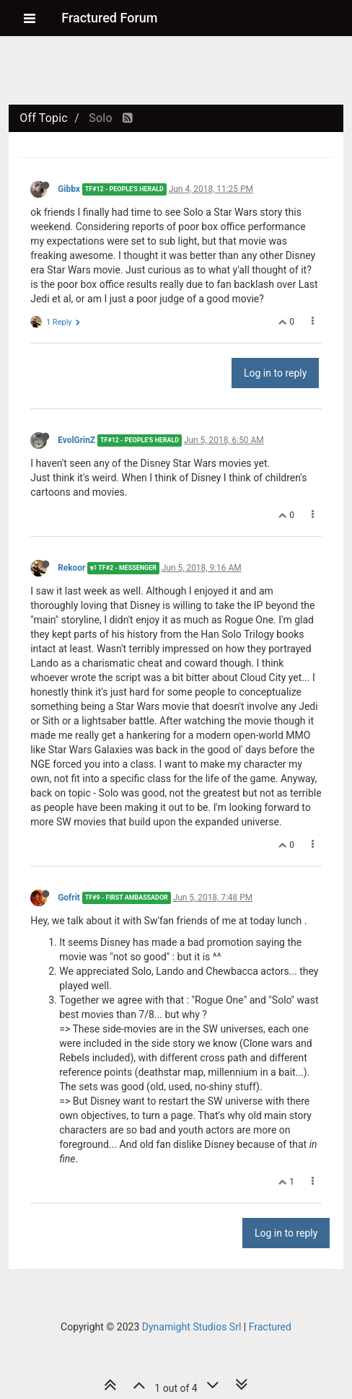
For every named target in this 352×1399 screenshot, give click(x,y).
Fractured (270, 1327)
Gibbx (69, 189)
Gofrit (69, 898)
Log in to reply (275, 373)
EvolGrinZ (76, 440)
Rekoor (71, 568)
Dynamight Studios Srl (192, 1327)
